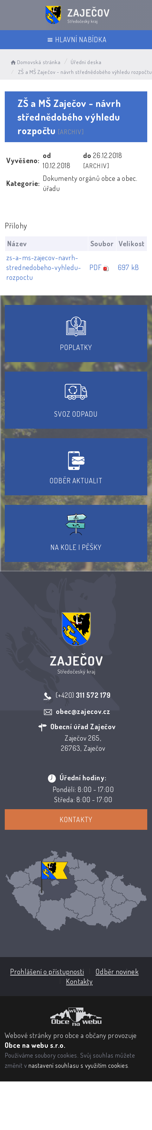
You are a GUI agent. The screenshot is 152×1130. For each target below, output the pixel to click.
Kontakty (75, 819)
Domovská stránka (35, 62)
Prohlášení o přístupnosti (47, 971)
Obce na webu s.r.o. (35, 1044)
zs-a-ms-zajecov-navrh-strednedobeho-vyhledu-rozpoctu (43, 267)
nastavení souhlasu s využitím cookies (78, 1065)
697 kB (127, 267)
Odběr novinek (116, 971)
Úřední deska (86, 62)
